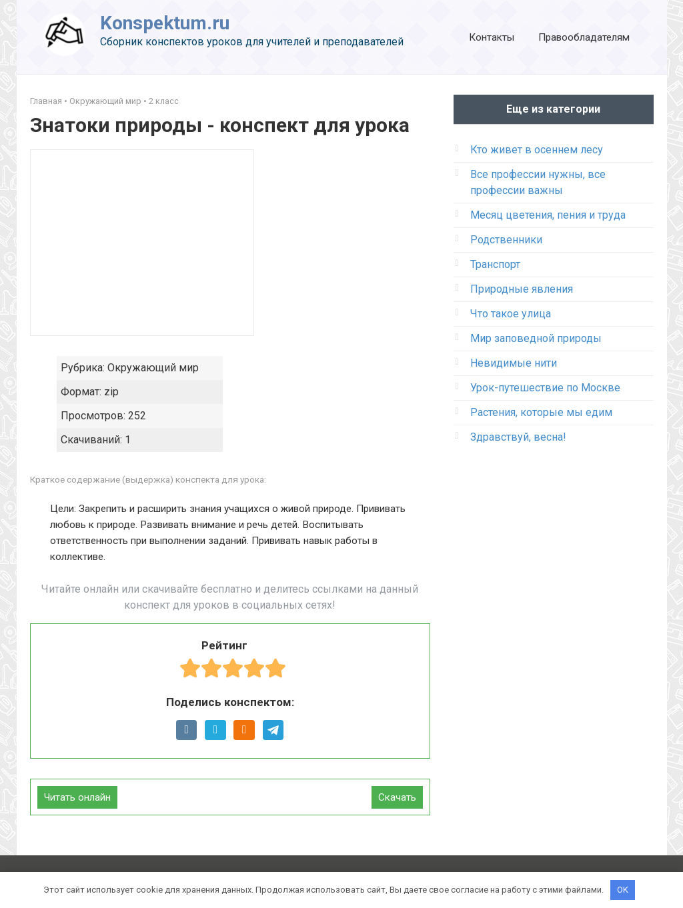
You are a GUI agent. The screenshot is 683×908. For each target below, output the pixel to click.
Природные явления (521, 289)
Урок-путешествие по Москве (545, 387)
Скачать (397, 797)
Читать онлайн (77, 797)
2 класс (164, 101)
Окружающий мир (105, 101)
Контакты (491, 37)
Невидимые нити (513, 363)
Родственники (506, 239)
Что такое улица (510, 313)
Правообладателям (584, 37)
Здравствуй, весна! (518, 437)
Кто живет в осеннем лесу (536, 149)
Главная (46, 101)
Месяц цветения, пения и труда (548, 215)
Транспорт (495, 264)
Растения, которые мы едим (541, 412)
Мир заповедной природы (536, 338)
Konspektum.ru (164, 23)
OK (622, 890)
